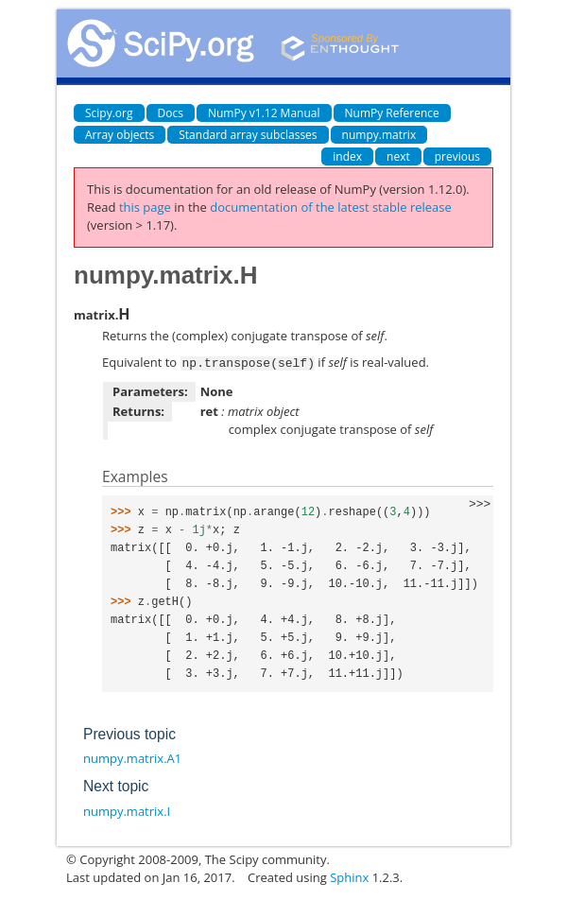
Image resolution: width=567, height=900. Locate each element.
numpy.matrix (379, 135)
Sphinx (349, 876)
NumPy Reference (392, 113)
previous (457, 156)
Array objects (119, 135)
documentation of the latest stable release (331, 207)
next (398, 156)
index (347, 156)
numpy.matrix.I (126, 810)
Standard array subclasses (248, 135)
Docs (170, 113)
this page (145, 207)
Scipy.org (109, 113)
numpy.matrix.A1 (132, 757)
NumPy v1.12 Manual (264, 113)
